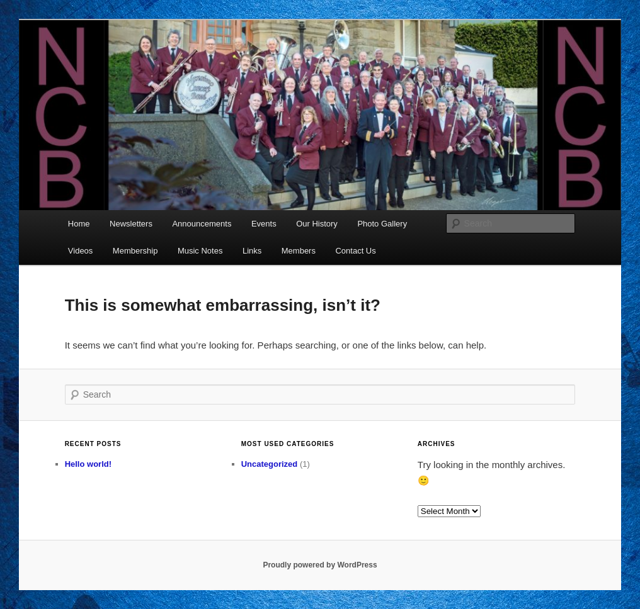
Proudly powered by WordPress (320, 565)
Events (264, 223)
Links (252, 250)
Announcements (201, 223)
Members (299, 250)
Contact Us (355, 250)
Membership (135, 250)
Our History (317, 223)
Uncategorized (269, 464)
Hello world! (88, 464)
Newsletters (131, 223)
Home (79, 223)
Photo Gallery (382, 223)
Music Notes (200, 250)
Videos (80, 250)
